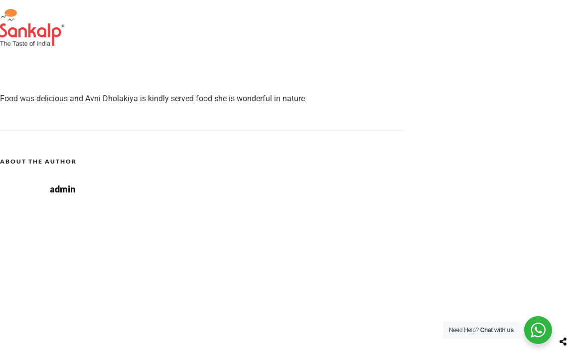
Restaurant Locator (294, 16)
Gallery (419, 16)
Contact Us (472, 16)
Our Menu (367, 16)
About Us (222, 16)
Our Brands (535, 16)
